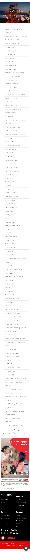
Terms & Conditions (11, 545)
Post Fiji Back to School (11, 320)
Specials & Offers (7, 15)
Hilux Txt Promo (9, 306)
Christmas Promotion (11, 102)
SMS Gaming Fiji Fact (11, 193)
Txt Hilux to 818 (9, 182)
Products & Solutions (6, 515)
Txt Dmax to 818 (9, 284)
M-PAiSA (18, 524)
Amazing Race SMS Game (12, 167)
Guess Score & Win (10, 116)
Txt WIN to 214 (9, 174)
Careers (3, 502)
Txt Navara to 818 (10, 247)
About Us (18, 499)
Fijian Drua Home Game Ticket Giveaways (16, 36)
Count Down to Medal (11, 91)
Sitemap (21, 545)
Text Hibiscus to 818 (10, 218)
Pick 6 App (8, 262)
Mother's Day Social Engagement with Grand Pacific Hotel (15, 329)
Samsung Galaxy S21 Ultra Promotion (15, 94)
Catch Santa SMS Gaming (12, 204)
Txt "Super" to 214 (10, 251)
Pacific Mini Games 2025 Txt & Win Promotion (14, 30)
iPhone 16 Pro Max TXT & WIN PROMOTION (13, 420)
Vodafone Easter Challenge (12, 76)
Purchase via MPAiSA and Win (13, 317)
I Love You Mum (15, 11)
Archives (15, 15)
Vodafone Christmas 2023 (12, 349)
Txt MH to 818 (9, 302)
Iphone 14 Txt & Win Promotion (13, 367)
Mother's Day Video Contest (12, 313)
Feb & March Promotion (11, 335)
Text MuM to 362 (10, 222)
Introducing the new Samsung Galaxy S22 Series (15, 344)
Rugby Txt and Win (10, 178)
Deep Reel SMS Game (11, 149)
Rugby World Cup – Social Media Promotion (14, 358)
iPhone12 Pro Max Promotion (13, 309)
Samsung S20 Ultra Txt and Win (13, 171)
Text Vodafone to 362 (11, 207)
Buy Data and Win (10, 375)
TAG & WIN (8, 123)
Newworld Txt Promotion (12, 298)
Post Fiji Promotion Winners (12, 225)
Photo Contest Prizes (11, 80)
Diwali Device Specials (11, 51)
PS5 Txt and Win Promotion (12, 127)
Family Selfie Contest (11, 98)
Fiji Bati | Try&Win (9, 62)
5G (17, 526)
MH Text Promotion (10, 200)
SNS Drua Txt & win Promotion (13, 269)
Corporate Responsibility (22, 502)
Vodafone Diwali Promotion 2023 (14, 389)
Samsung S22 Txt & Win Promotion (14, 277)
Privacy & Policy (20, 505)
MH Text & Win (9, 233)
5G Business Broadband (6, 524)
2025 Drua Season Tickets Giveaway (15, 425)
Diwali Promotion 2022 (11, 353)
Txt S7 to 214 (9, 291)
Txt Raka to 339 (9, 185)
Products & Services (21, 518)
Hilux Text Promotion (11, 266)
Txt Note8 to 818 (9, 244)
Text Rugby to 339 (10, 215)
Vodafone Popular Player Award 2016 (15, 258)
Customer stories (5, 518)
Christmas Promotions (11, 65)
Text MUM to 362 (10, 189)
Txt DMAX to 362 (9, 240)
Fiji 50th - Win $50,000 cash (12, 131)
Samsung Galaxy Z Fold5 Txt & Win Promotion (14, 384)
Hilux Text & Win (9, 142)
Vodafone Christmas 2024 (12, 40)
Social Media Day (10, 54)
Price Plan (18, 515)
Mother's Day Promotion (11, 87)
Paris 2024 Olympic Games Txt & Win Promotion (15, 405)
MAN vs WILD (9, 153)
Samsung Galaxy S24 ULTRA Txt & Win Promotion (15, 398)
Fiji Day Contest (9, 58)
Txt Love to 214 (9, 295)
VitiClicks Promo (9, 47)
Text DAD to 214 (9, 211)
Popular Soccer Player (11, 160)
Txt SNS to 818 (9, 164)
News (2, 521)
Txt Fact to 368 (9, 273)
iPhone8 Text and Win (11, 236)
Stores (17, 508)
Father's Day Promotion (11, 83)
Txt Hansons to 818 (10, 255)
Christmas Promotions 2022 (13, 43)
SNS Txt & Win (9, 364)
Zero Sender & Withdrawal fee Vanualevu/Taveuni (13, 111)
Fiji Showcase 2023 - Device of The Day (15, 378)
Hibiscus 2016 (9, 280)
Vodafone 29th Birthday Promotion (14, 393)
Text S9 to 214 (9, 229)
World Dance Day (10, 371)
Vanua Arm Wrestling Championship (15, 134)
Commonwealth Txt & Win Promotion (15, 338)
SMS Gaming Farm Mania (12, 196)
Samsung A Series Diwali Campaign (14, 73)
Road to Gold (9, 287)
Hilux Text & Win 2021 (11, 69)
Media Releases (4, 499)
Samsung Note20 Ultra (11, 138)
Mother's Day (8, 156)
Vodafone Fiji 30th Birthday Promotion (15, 411)
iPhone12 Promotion (11, 105)
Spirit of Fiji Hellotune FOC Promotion (15, 120)
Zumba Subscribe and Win (12, 145)
